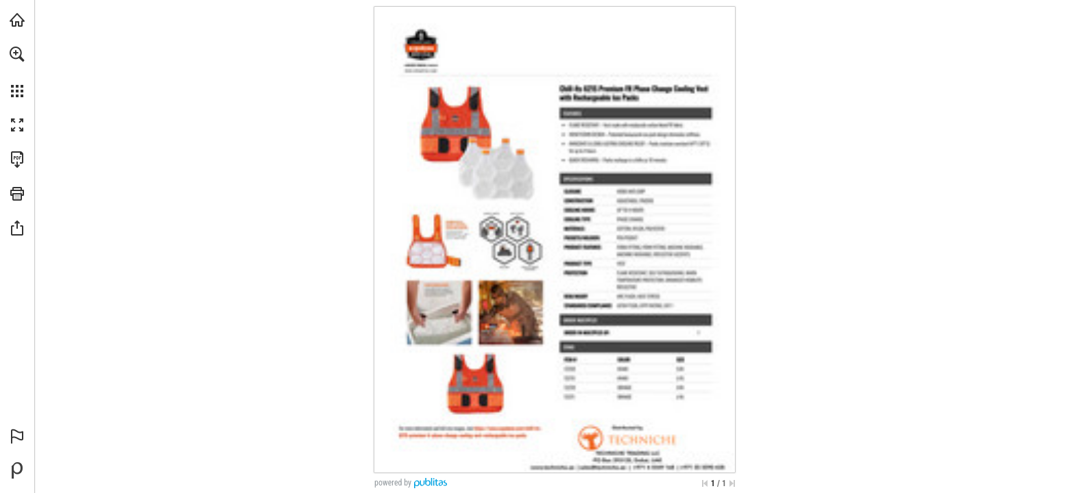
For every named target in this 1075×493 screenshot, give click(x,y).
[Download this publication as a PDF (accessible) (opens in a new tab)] (17, 159)
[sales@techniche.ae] (602, 466)
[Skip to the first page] (705, 483)
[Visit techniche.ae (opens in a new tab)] (17, 20)
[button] (17, 54)
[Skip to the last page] (732, 483)
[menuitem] (17, 72)
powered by (392, 483)
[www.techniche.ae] (421, 70)
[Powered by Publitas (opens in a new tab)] (17, 470)
